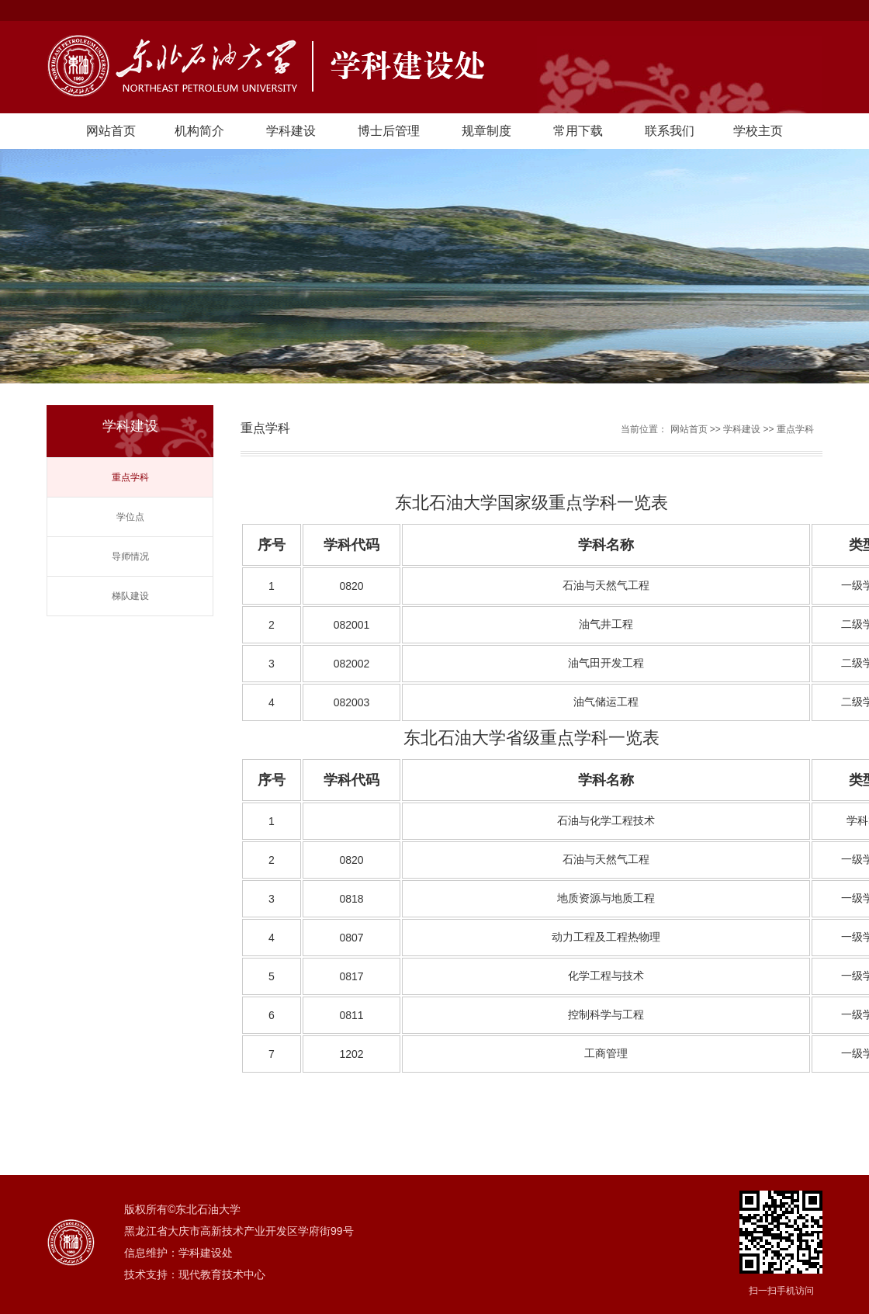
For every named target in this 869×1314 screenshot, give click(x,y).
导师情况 (130, 556)
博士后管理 (389, 130)
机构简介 (199, 130)
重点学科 (130, 477)
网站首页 (111, 130)
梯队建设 (130, 596)
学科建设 (291, 130)
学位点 (130, 516)
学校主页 (758, 130)
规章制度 (486, 130)
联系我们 (669, 130)
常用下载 (578, 130)
